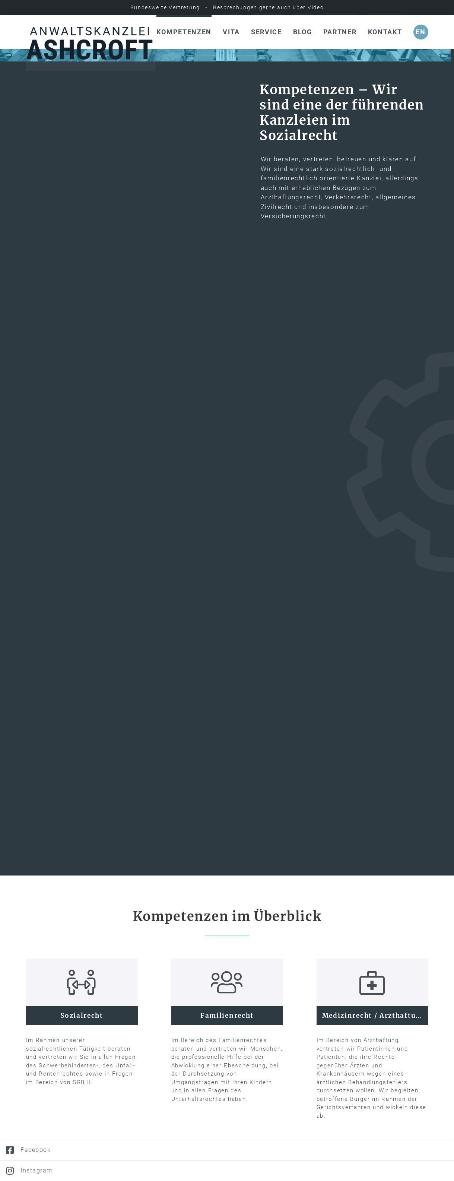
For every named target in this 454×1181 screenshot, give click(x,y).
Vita (231, 32)
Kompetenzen (184, 32)
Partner (340, 32)
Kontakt (385, 32)
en (420, 32)
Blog (302, 32)
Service (266, 32)
